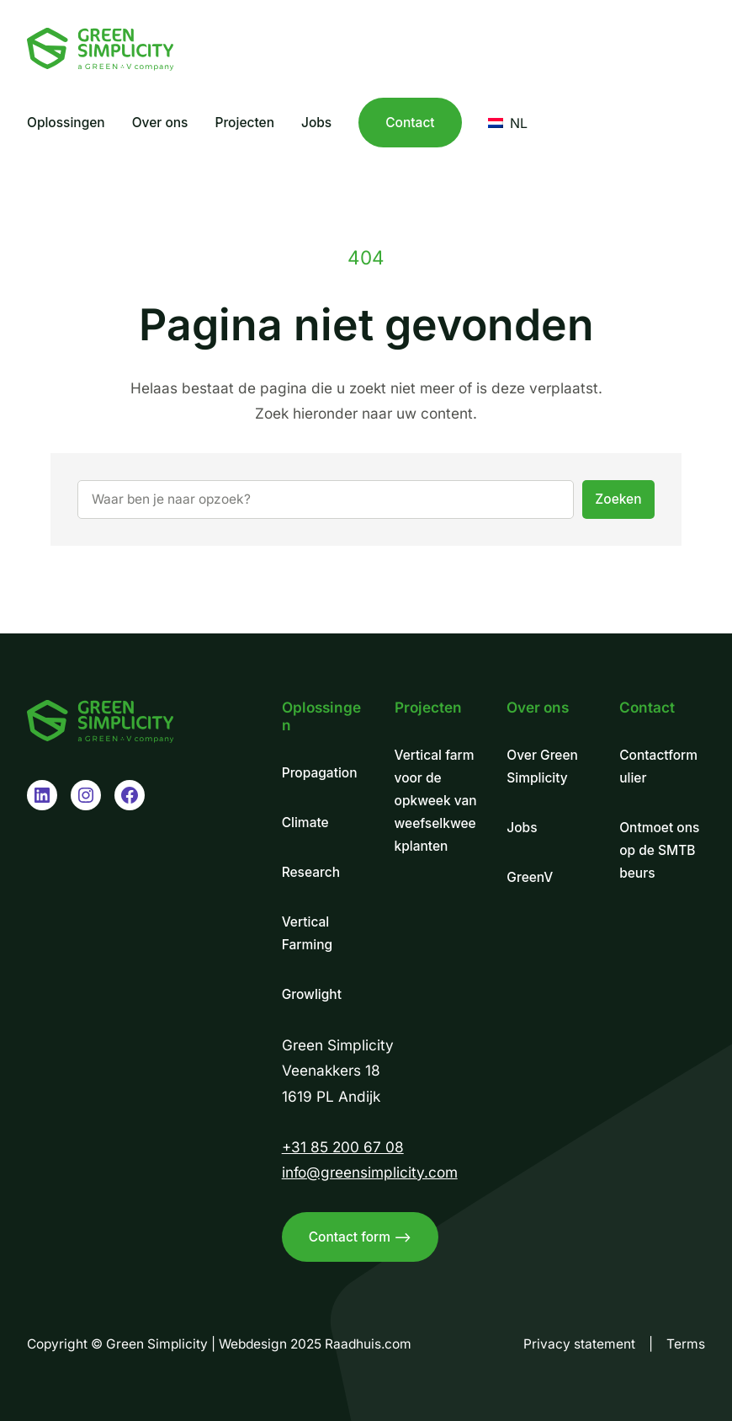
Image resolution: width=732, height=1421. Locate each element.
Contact (409, 123)
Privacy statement (579, 1344)
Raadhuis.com (368, 1344)
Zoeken (618, 499)
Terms (685, 1344)
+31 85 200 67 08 (343, 1147)
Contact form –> (360, 1237)
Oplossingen (321, 716)
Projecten (428, 707)
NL (508, 123)
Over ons (538, 707)
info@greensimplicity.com (370, 1172)
